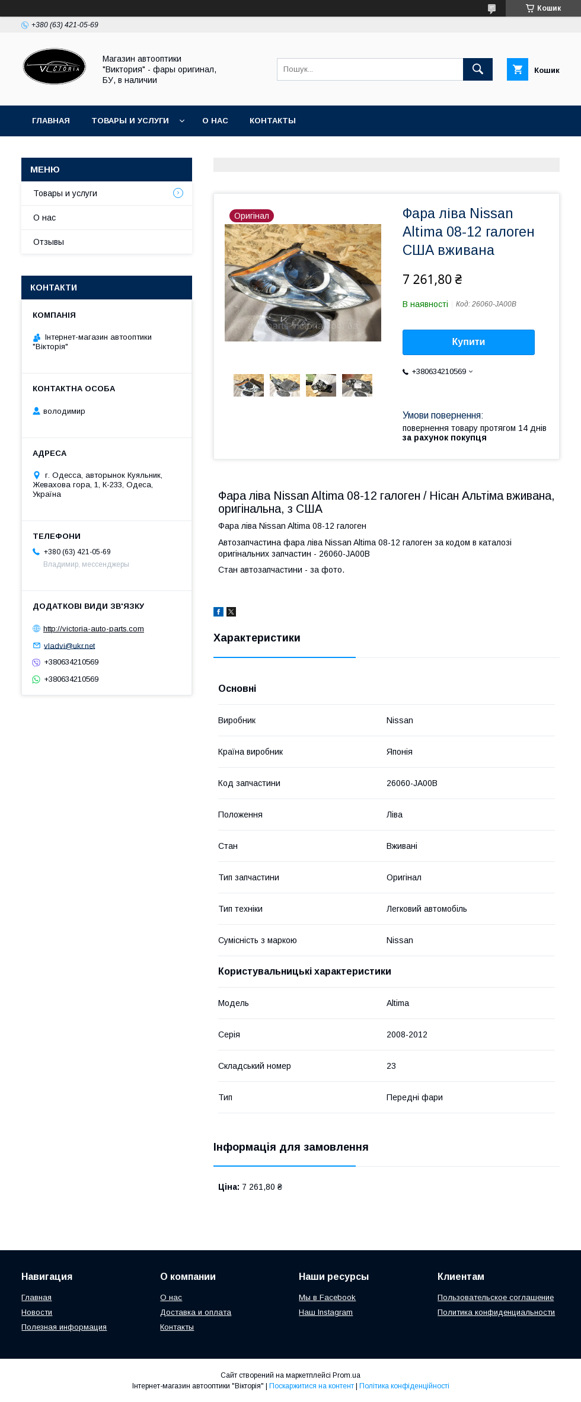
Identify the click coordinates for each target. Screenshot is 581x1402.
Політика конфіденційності (404, 1386)
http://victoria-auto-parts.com (93, 628)
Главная (51, 120)
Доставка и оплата (195, 1312)
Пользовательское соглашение (496, 1297)
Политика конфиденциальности (496, 1312)
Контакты (273, 120)
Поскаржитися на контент (311, 1386)
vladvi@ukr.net (69, 645)
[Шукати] (478, 69)
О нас (215, 120)
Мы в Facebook (327, 1297)
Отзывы (48, 242)
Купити (469, 342)
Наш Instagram (326, 1312)
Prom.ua (346, 1375)
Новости (36, 1312)
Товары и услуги (130, 120)
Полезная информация (64, 1327)
